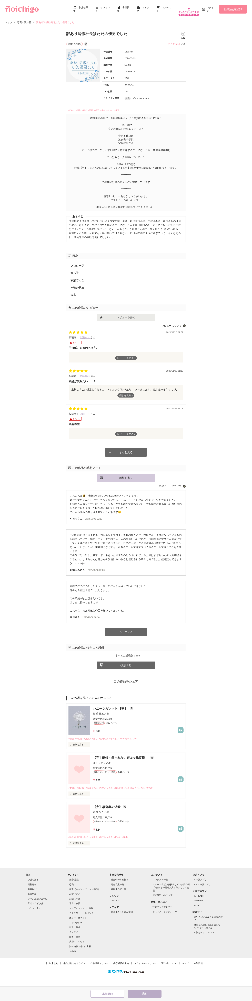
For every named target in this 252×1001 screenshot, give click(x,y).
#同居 (98, 107)
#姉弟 (90, 798)
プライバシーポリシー (145, 974)
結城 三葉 (98, 724)
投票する (125, 675)
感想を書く (126, 475)
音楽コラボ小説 (35, 914)
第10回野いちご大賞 (163, 906)
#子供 (115, 107)
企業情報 (198, 974)
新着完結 (32, 895)
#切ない (124, 107)
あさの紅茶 (174, 40)
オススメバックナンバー (165, 922)
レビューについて (171, 323)
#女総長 (72, 798)
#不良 (81, 848)
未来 (73, 292)
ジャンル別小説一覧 (37, 910)
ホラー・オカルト (78, 929)
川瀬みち (85, 335)
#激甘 (97, 749)
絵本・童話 (74, 948)
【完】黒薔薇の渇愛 (107, 818)
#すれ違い (119, 749)
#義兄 (106, 107)
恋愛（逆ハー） (77, 905)
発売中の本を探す (119, 890)
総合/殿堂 (74, 890)
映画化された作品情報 (122, 923)
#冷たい (89, 848)
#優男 (82, 107)
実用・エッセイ (77, 952)
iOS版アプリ (200, 890)
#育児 (90, 107)
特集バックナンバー (162, 918)
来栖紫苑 (85, 373)
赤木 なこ (98, 823)
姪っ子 (74, 270)
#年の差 (80, 749)
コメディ (73, 943)
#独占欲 (106, 848)
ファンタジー (76, 933)
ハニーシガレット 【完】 (110, 719)
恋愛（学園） (76, 910)
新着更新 (32, 905)
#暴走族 (82, 798)
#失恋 (97, 798)
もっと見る (126, 449)
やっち (73, 516)
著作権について (169, 974)
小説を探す (33, 890)
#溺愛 (97, 848)
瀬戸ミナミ (99, 773)
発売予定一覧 (117, 895)
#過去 (114, 848)
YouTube (198, 911)
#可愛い (106, 798)
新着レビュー (34, 900)
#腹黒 (114, 798)
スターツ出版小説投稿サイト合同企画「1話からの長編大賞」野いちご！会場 (171, 898)
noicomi (114, 911)
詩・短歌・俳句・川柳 (80, 957)
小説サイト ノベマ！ (204, 943)
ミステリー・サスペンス (81, 924)
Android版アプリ (202, 895)
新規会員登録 (233, 7)
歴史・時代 (74, 938)
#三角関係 (107, 749)
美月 (72, 614)
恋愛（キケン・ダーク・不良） (84, 900)
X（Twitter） (200, 907)
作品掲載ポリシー (99, 974)
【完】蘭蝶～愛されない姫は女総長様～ (121, 768)
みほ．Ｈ (85, 411)
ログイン (210, 7)
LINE (196, 916)
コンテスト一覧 (160, 890)
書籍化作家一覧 (118, 900)
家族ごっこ (77, 277)
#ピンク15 (148, 798)
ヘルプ (185, 974)
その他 (72, 962)
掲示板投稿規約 (121, 974)
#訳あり (72, 107)
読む (144, 993)
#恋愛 (71, 749)
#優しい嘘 (124, 798)
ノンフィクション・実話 (81, 919)
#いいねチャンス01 (135, 749)
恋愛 (71, 895)
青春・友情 (74, 914)
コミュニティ (34, 919)
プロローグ (77, 263)
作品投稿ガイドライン (74, 974)
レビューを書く (125, 315)
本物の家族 (77, 285)
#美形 (131, 848)
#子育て (134, 107)
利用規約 (53, 974)
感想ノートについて (170, 483)
